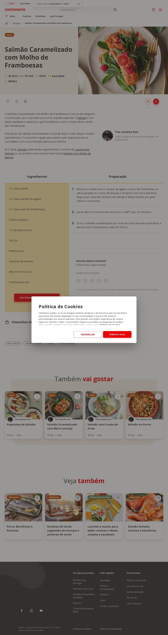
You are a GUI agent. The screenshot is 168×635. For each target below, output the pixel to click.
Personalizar (88, 334)
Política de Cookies (110, 324)
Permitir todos (117, 334)
